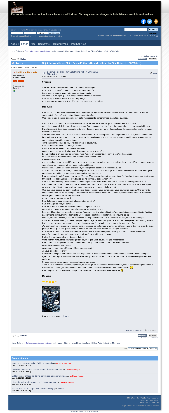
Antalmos (60, 389)
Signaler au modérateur (135, 330)
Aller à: (125, 349)
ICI (157, 35)
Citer (155, 73)
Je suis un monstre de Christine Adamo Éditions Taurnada (37, 369)
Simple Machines (153, 398)
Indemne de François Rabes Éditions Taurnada (32, 363)
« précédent (145, 56)
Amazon (66, 316)
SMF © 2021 (141, 398)
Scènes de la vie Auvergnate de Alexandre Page (33, 388)
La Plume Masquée (26, 72)
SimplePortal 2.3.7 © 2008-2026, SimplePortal (84, 411)
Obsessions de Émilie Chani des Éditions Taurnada (34, 382)
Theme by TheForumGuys (149, 402)
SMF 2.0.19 (131, 398)
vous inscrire (56, 30)
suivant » (154, 56)
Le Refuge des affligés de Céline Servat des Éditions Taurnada (39, 376)
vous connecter (40, 30)
